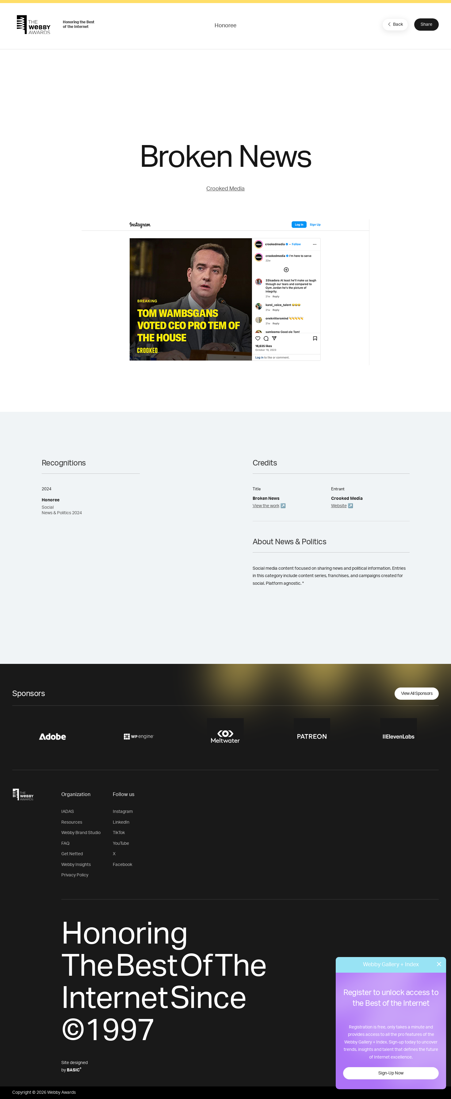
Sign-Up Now (390, 1073)
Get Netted (72, 854)
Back (394, 24)
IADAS (67, 812)
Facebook (122, 865)
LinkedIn (121, 822)
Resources (71, 822)
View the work (266, 506)
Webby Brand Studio (81, 833)
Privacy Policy (74, 875)
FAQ (65, 843)
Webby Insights (76, 865)
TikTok (119, 833)
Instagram (123, 812)
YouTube (121, 843)
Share (426, 24)
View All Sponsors (417, 693)
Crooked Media (225, 189)
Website (339, 506)
